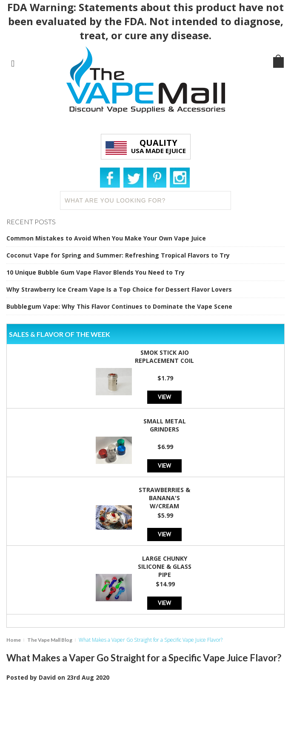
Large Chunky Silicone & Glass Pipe (164, 566)
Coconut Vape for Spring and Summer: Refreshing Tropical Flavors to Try (118, 255)
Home (13, 640)
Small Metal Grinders (164, 425)
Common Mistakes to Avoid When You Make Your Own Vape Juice (106, 238)
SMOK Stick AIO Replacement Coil (164, 356)
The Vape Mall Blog (49, 640)
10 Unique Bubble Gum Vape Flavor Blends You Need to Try (95, 272)
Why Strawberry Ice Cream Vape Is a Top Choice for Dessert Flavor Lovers (119, 289)
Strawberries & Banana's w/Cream (164, 498)
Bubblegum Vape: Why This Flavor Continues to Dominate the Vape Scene (119, 306)
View (164, 397)
